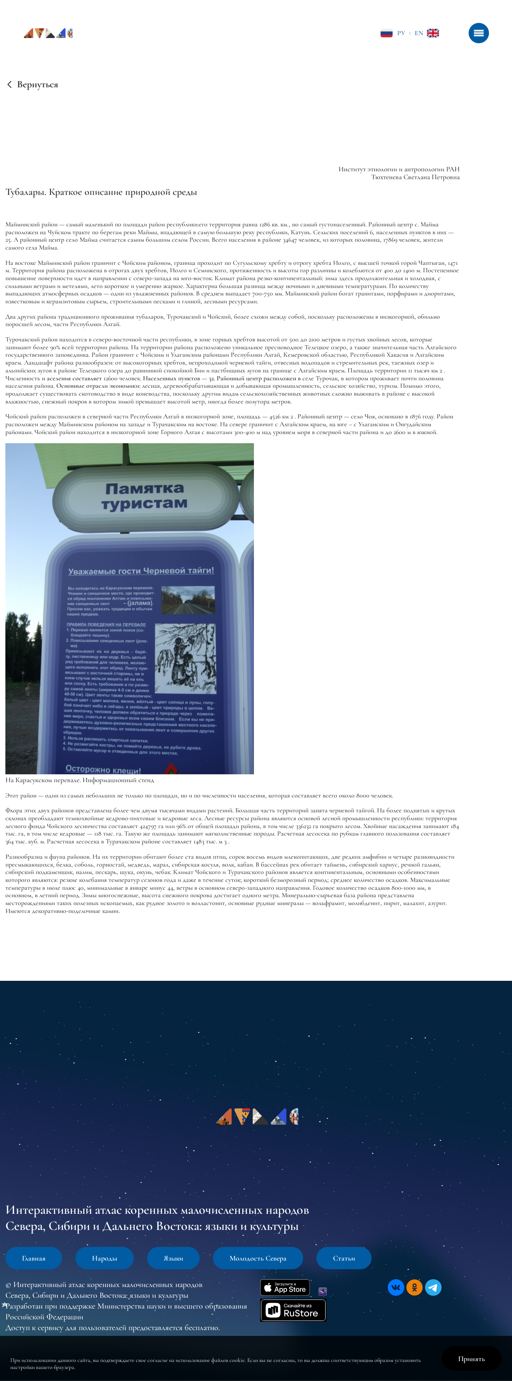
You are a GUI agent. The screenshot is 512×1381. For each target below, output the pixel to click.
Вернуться (37, 84)
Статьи (344, 1258)
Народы (104, 1258)
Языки (173, 1258)
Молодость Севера (258, 1258)
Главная (34, 1258)
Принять (471, 1358)
